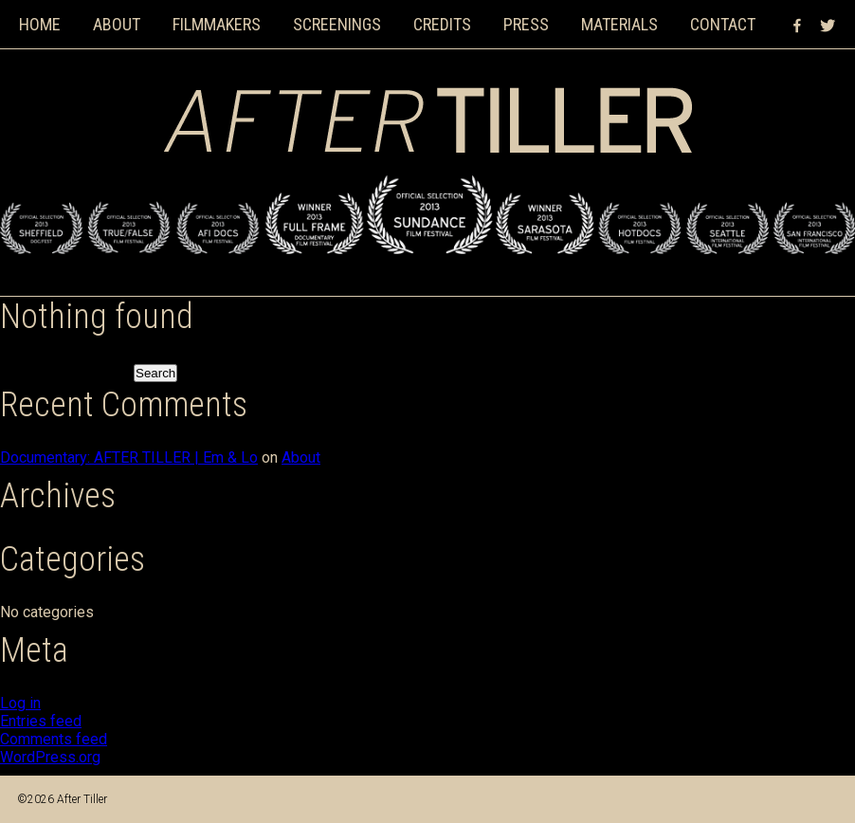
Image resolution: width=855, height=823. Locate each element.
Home (40, 24)
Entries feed (41, 721)
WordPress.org (50, 757)
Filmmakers (217, 24)
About (116, 24)
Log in (20, 703)
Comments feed (53, 739)
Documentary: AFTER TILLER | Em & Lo (129, 457)
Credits (442, 24)
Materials (619, 24)
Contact (722, 24)
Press (526, 24)
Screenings (337, 24)
